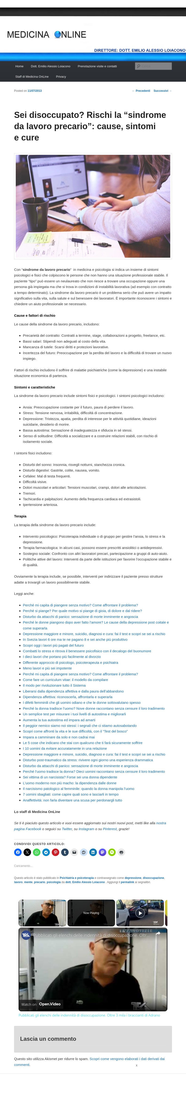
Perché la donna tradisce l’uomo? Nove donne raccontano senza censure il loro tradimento (94, 708)
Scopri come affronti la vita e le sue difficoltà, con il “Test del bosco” (75, 731)
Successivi (163, 90)
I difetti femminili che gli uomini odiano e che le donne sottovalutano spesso (82, 703)
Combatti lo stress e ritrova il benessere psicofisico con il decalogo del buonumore (87, 651)
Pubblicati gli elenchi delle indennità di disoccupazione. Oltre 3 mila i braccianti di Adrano (92, 935)
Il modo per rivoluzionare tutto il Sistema (54, 685)
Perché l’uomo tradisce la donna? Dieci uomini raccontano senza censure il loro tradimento (94, 771)
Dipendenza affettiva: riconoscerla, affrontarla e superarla (68, 697)
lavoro (18, 882)
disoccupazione (153, 878)
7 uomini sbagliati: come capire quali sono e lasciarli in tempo (71, 794)
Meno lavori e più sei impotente (47, 668)
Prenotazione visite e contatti (97, 66)
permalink (127, 882)
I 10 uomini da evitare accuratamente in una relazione (65, 748)
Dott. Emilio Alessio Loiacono (50, 66)
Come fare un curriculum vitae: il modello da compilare (65, 680)
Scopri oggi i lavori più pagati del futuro (53, 645)
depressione (133, 878)
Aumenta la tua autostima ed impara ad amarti (59, 720)
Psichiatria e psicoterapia (77, 878)
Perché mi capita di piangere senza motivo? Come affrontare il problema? (80, 605)
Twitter (67, 829)
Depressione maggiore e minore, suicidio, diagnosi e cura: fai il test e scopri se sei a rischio (94, 634)
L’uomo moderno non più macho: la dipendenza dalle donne (70, 783)
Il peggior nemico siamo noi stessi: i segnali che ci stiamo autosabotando (80, 726)
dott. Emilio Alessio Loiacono (85, 882)
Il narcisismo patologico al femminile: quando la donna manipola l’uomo (79, 789)
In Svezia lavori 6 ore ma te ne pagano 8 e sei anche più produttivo (75, 639)
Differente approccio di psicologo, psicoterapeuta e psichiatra (70, 663)
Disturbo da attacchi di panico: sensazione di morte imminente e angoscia (80, 617)
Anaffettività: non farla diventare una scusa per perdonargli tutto (72, 800)
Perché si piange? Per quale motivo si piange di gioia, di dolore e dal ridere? (82, 611)
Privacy (61, 76)
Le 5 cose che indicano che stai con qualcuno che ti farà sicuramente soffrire (82, 743)
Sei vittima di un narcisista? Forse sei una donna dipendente (70, 777)
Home (19, 66)
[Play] (140, 913)
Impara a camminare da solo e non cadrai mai (59, 737)
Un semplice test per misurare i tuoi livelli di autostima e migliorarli (74, 714)
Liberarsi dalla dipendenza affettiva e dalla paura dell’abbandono (73, 691)
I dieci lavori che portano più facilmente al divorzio (62, 657)
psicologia (54, 882)
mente (28, 882)
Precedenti (141, 90)
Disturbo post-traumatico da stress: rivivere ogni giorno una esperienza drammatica (88, 760)
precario (39, 882)
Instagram (86, 829)
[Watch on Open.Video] (41, 1004)
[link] (26, 935)
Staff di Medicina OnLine (31, 76)
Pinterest (110, 829)
